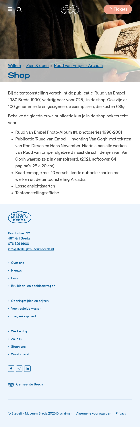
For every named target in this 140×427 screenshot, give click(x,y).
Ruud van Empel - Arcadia (78, 65)
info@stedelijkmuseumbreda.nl (31, 249)
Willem (14, 65)
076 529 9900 (18, 244)
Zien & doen (37, 65)
